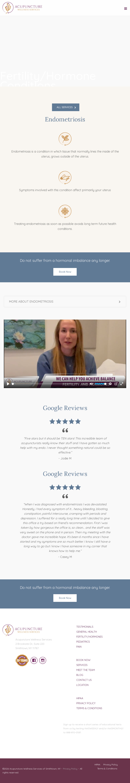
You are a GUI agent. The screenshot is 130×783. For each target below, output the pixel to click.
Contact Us (84, 680)
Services (82, 665)
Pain (79, 646)
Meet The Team (85, 670)
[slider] (45, 383)
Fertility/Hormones (89, 636)
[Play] (8, 383)
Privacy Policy (86, 703)
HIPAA (79, 698)
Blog (79, 675)
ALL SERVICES (65, 107)
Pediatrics (83, 641)
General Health (86, 631)
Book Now (65, 271)
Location (82, 685)
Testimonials (84, 626)
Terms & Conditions (89, 708)
